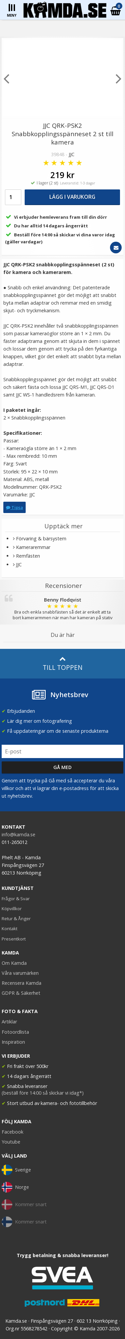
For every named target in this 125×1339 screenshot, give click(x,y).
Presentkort (14, 939)
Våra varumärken (20, 973)
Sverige (16, 1170)
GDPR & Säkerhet (21, 993)
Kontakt (9, 929)
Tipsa (14, 507)
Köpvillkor (12, 909)
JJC (71, 154)
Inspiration (13, 1042)
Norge (15, 1187)
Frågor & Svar (16, 899)
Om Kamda (14, 963)
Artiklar (9, 1021)
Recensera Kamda (21, 983)
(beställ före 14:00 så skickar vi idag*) (43, 1093)
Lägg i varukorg (72, 196)
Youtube (11, 1142)
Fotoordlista (15, 1032)
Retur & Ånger (16, 919)
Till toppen (62, 664)
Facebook (12, 1132)
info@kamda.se (18, 834)
